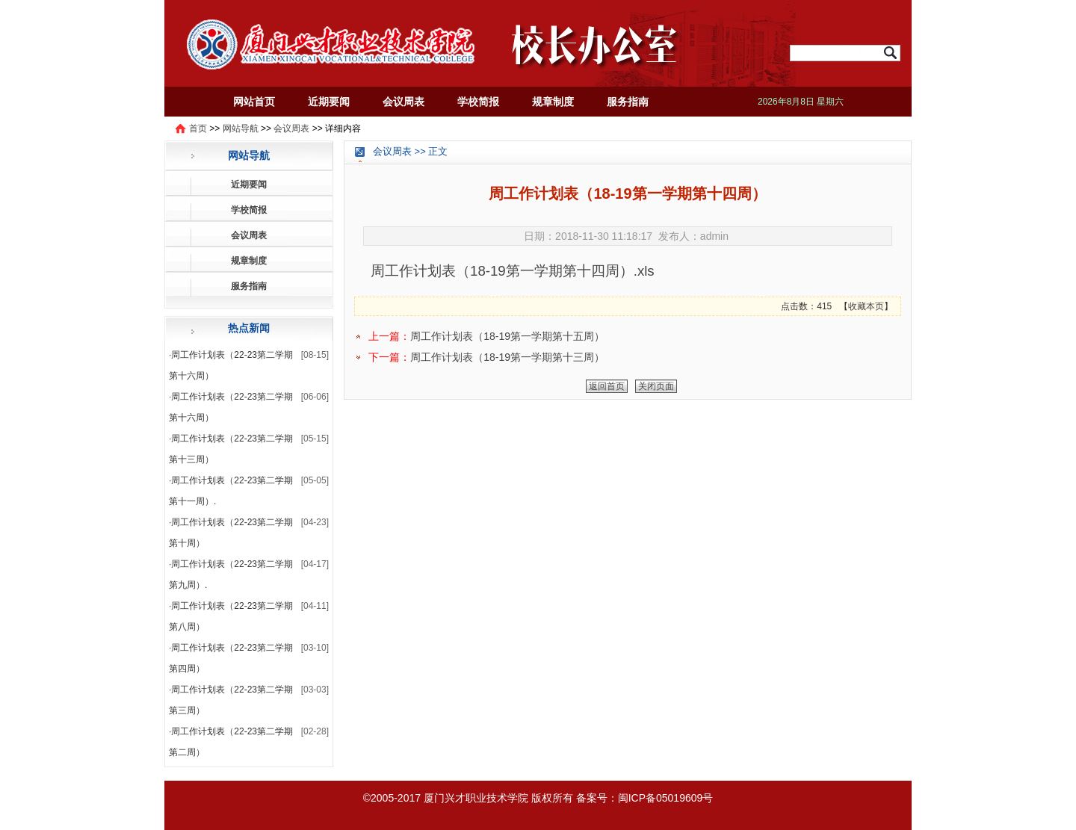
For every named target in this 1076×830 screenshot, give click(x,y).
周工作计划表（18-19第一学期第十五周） (507, 336)
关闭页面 (656, 386)
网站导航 (241, 128)
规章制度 (553, 102)
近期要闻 (329, 102)
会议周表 (403, 102)
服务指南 (628, 102)
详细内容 (343, 128)
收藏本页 (866, 306)
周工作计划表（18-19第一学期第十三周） (507, 357)
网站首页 (254, 102)
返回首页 (607, 386)
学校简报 (478, 102)
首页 (198, 128)
